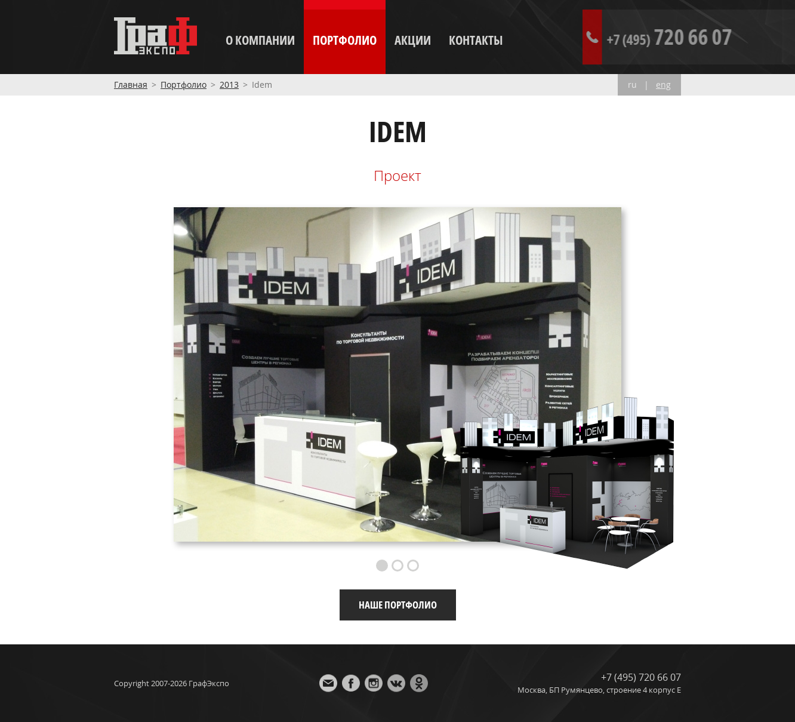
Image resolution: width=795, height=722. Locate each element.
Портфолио (345, 40)
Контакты (476, 40)
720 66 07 (718, 36)
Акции (413, 40)
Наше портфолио (398, 605)
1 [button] (382, 566)
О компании (260, 40)
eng (663, 85)
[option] (397, 374)
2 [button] (397, 566)
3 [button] (413, 566)
